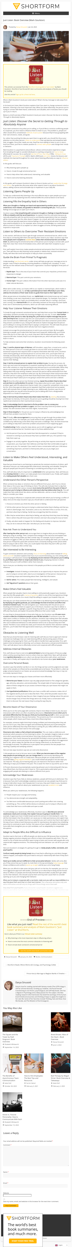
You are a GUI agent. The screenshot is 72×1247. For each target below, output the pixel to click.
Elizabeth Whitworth (11, 1044)
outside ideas (30, 240)
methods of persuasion (34, 133)
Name (6, 1172)
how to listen (58, 152)
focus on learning (40, 554)
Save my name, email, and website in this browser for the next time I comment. (31, 1201)
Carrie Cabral (30, 1083)
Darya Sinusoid (21, 27)
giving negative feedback (22, 760)
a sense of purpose (31, 595)
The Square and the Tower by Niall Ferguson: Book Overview (10, 1038)
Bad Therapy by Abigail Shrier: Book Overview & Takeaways (60, 1078)
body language (58, 863)
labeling (53, 397)
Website (6, 1193)
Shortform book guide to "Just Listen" (41, 87)
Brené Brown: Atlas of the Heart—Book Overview (59, 1036)
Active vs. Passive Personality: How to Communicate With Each (12, 1116)
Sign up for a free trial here (25, 94)
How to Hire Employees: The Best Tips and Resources (33, 1078)
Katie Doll (7, 1083)
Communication (46, 957)
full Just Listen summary (33, 934)
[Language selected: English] (61, 1245)
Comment (7, 1145)
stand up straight (32, 865)
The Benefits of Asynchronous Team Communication (11, 1078)
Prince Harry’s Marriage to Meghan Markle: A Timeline (46, 974)
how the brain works (21, 261)
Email (5, 1183)
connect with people (44, 144)
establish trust (54, 785)
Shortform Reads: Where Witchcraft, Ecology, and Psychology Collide (31, 965)
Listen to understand (32, 140)
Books (38, 957)
